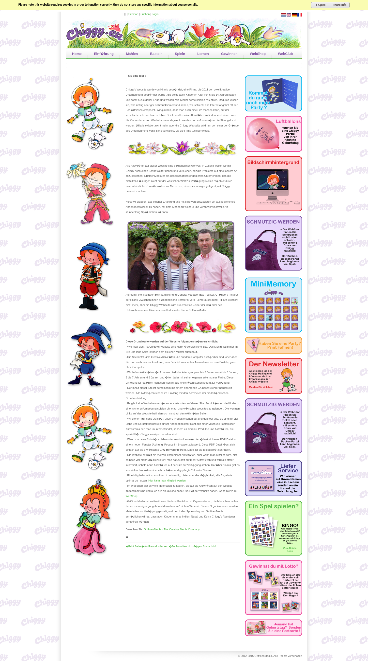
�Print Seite (133, 546)
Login (155, 14)
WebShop (132, 496)
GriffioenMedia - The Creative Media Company (172, 529)
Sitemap (133, 14)
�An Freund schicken (154, 546)
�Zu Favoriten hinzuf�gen (185, 546)
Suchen (145, 14)
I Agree (320, 5)
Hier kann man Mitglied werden (167, 480)
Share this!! (209, 546)
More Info (340, 5)
